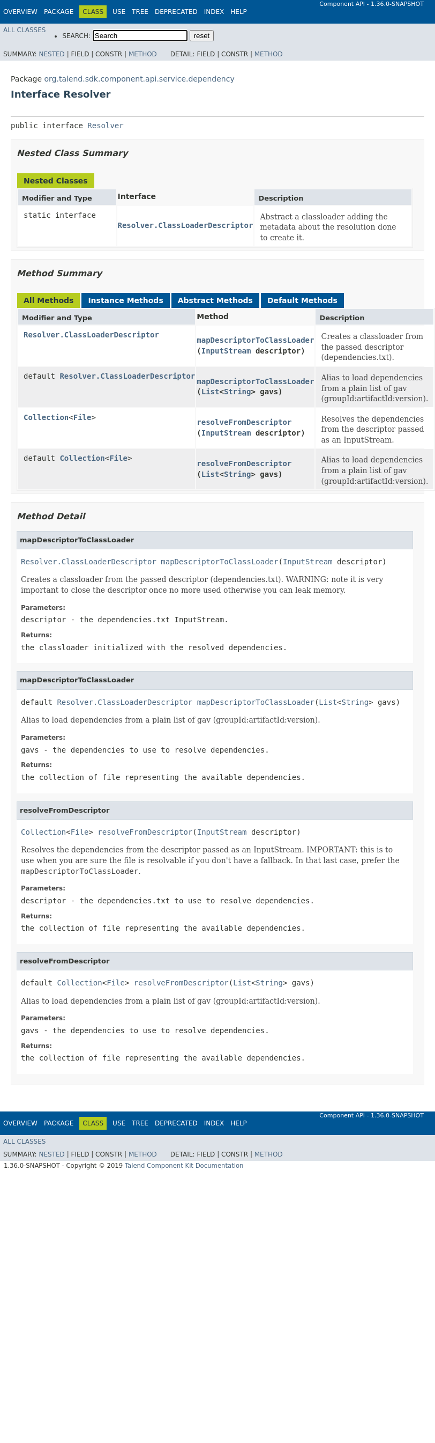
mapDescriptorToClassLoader (255, 340)
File (82, 417)
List (210, 391)
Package (58, 12)
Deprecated (176, 12)
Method (143, 54)
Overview (20, 12)
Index (214, 12)
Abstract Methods (215, 300)
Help (238, 12)
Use (118, 12)
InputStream (226, 351)
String (237, 391)
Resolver (105, 125)
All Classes (24, 30)
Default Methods (302, 300)
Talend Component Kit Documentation (184, 1165)
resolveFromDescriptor (244, 422)
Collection (46, 417)
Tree (140, 12)
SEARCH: (76, 36)
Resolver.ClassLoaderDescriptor (185, 225)
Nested (51, 54)
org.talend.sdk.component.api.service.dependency (139, 79)
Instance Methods (125, 300)
